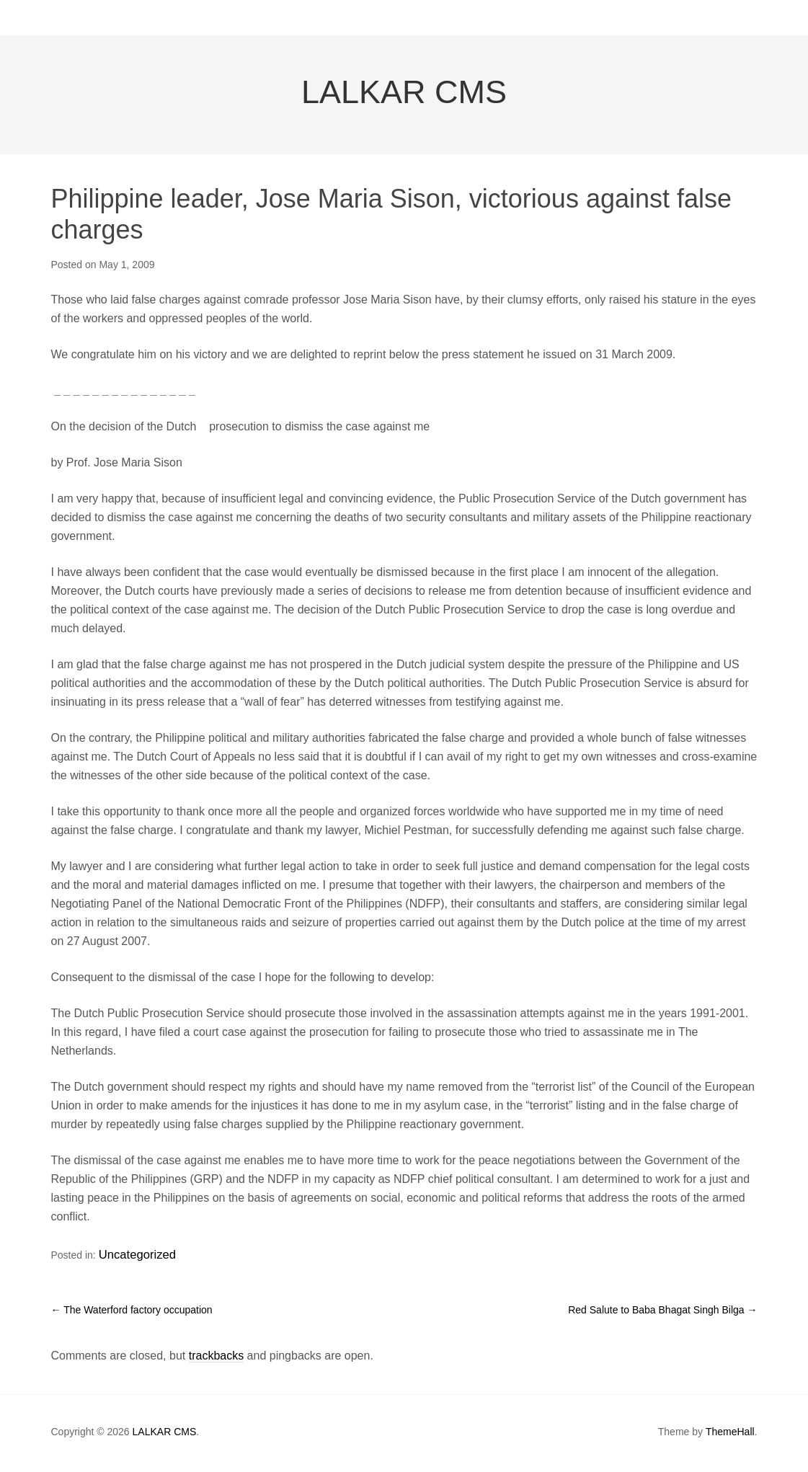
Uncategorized (131, 1261)
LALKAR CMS (404, 102)
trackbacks (216, 1359)
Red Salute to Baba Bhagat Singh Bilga (662, 1312)
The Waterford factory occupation (132, 1312)
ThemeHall (730, 1435)
